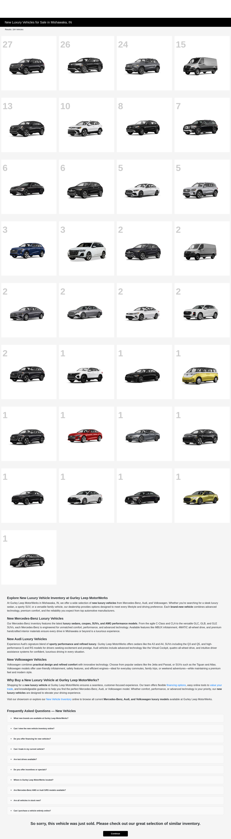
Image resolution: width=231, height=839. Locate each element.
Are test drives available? (25, 759)
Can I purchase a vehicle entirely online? (32, 811)
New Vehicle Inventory (58, 699)
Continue (115, 833)
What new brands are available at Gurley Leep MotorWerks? (41, 718)
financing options (176, 685)
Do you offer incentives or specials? (30, 770)
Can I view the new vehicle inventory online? (34, 728)
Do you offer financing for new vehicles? (32, 739)
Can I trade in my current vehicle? (29, 749)
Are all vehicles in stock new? (27, 800)
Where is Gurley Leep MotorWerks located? (33, 780)
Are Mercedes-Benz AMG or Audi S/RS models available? (40, 790)
